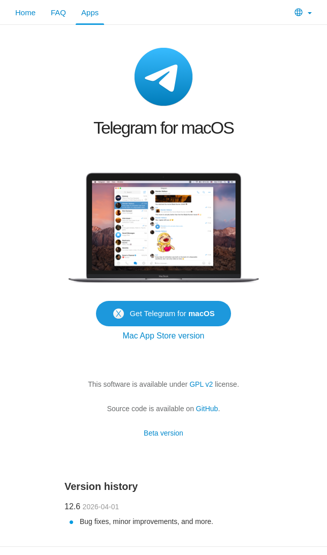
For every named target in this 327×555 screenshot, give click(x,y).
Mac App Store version (164, 335)
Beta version (163, 433)
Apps (90, 12)
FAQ (58, 12)
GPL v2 (201, 384)
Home (25, 12)
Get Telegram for (163, 312)
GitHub (207, 409)
